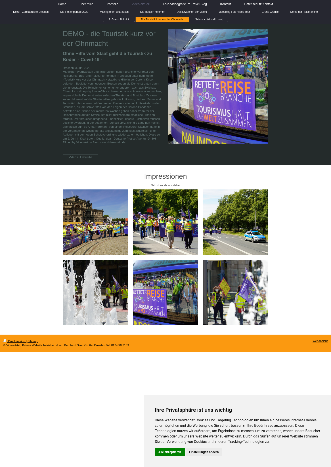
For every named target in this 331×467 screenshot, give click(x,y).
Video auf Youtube (80, 157)
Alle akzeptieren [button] (169, 452)
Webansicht (320, 341)
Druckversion (14, 341)
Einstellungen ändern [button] (204, 452)
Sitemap (32, 341)
